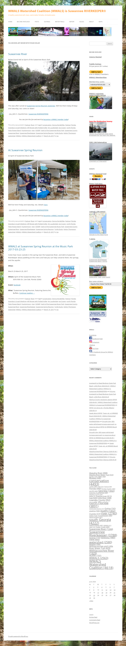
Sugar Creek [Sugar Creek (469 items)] (102, 527)
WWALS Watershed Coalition (31, 136)
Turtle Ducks (58, 133)
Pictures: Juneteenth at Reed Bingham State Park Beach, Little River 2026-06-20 (102, 394)
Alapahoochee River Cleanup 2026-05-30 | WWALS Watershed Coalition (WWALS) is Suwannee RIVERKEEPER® (103, 454)
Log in (91, 614)
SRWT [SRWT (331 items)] (92, 527)
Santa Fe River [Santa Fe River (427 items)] (95, 517)
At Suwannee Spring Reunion (25, 150)
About (91, 22)
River (32, 125)
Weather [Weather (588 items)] (94, 544)
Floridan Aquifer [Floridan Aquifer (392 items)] (108, 489)
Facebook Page (96, 339)
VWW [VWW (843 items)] (94, 539)
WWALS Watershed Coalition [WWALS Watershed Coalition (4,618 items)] (101, 564)
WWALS (18, 136)
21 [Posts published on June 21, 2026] (114, 593)
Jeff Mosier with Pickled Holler (37, 128)
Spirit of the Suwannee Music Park (52, 130)
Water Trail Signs (95, 184)
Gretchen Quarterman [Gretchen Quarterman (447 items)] (98, 493)
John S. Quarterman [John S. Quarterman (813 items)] (100, 496)
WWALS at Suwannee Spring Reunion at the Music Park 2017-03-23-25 (40, 248)
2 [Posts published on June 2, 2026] (93, 587)
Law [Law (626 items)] (93, 498)
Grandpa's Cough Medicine (17, 128)
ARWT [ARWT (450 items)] (102, 477)
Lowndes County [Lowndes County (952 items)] (99, 500)
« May (91, 601)
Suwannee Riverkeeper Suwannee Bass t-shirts (99, 259)
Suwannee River (17, 54)
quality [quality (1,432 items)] (107, 510)
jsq (57, 136)
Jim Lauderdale (53, 128)
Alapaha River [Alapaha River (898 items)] (98, 473)
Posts (37, 22)
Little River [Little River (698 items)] (104, 498)
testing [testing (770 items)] (94, 537)
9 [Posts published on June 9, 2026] (93, 590)
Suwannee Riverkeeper (27, 133)
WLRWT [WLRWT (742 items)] (95, 555)
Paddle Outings (95, 64)
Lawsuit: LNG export (97, 211)
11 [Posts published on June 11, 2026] (102, 590)
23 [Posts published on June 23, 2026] (94, 595)
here (45, 205)
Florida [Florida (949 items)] (95, 488)
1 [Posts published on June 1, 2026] (89, 587)
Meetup (92, 345)
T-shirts (92, 239)
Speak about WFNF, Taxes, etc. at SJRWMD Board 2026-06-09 (103, 446)
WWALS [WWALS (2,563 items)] (98, 558)
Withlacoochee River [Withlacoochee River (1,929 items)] (101, 552)
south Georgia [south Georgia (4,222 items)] (100, 521)
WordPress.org (94, 623)
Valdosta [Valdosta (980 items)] (108, 537)
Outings (47, 22)
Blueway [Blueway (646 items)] (95, 478)
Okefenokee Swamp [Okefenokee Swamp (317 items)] (96, 509)
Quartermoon (26, 130)
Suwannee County (71, 130)
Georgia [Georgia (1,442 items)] (106, 490)
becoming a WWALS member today (55, 119)
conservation (47, 125)
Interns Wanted (95, 57)
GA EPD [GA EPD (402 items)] (93, 491)
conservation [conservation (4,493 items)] (99, 482)
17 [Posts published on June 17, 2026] (98, 593)
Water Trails (59, 22)
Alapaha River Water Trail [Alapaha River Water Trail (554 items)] (101, 475)
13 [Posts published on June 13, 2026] (110, 590)
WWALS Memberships (98, 77)
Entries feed (93, 617)
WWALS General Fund (97, 174)
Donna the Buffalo (58, 125)
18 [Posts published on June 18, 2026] (102, 593)
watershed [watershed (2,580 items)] (100, 542)
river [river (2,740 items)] (109, 513)
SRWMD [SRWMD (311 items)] (107, 525)
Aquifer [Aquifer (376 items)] (93, 477)
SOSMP (37, 130)
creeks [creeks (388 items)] (93, 487)
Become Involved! (23, 22)
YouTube (93, 348)
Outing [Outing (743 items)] (110, 508)
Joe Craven (62, 128)
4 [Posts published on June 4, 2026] (101, 587)
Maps (100, 22)
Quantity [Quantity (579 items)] (95, 514)
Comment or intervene (100, 160)
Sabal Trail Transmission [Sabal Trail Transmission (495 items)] (100, 516)
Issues (81, 22)
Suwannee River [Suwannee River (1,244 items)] (101, 529)
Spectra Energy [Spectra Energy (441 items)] (96, 525)
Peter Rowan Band (14, 130)
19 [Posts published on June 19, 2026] (106, 593)
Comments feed (94, 620)
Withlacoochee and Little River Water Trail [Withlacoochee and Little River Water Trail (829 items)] (101, 547)
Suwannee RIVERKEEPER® (38, 114)
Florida (73, 125)
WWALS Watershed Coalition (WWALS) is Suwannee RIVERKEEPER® (57, 11)
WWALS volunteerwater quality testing (97, 94)
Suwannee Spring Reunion (45, 133)
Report (71, 22)
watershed (11, 136)
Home (10, 22)
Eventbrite (92, 335)
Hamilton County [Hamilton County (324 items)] (95, 494)
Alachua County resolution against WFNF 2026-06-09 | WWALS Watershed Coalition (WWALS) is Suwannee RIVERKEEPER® (103, 402)
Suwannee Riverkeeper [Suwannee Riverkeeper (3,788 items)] (103, 533)
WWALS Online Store (97, 266)
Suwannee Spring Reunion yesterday (41, 106)
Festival (27, 125)
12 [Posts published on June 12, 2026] (106, 590)
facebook (17, 285)
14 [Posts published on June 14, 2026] (114, 590)
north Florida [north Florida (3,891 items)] (98, 504)
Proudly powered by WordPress (18, 636)
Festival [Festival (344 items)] (108, 486)
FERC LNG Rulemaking (98, 142)
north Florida (71, 128)
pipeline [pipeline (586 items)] (94, 511)
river (33, 130)
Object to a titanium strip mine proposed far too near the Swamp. (102, 133)
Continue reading (27, 293)
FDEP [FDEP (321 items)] (101, 486)
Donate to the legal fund (98, 234)
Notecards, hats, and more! (99, 276)
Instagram (94, 342)
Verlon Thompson (70, 133)
